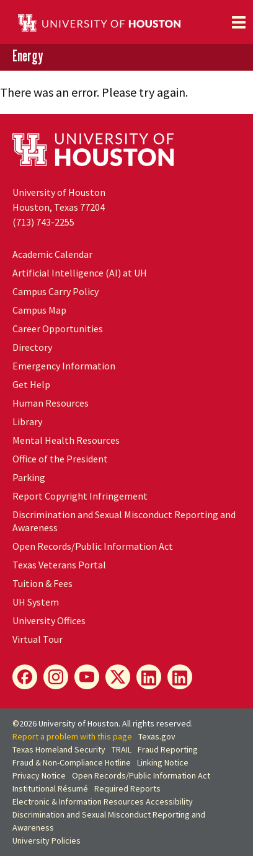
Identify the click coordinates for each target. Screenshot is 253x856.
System (35, 602)
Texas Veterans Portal (59, 564)
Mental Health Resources (66, 440)
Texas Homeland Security (58, 749)
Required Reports (127, 788)
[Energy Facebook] (24, 676)
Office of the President (60, 458)
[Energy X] (117, 676)
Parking (28, 477)
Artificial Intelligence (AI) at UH (79, 273)
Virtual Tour (37, 639)
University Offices (49, 620)
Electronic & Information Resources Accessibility (102, 801)
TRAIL (121, 749)
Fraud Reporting (168, 749)
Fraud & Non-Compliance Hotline (71, 762)
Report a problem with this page (72, 736)
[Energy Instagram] (55, 676)
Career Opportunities (57, 328)
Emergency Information (63, 366)
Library (27, 421)
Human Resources (50, 403)
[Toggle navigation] (238, 22)
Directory (32, 347)
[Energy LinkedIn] (148, 676)
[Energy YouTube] (86, 676)
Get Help (31, 384)
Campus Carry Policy (55, 291)
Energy (27, 56)
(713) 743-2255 (43, 222)
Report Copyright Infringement (80, 496)
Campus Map (39, 310)
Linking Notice (163, 762)
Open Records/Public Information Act (92, 546)
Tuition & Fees (42, 583)
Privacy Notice (39, 775)
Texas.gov (156, 736)
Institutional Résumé (50, 788)
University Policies (46, 840)
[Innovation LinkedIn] (179, 676)
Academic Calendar (52, 254)
